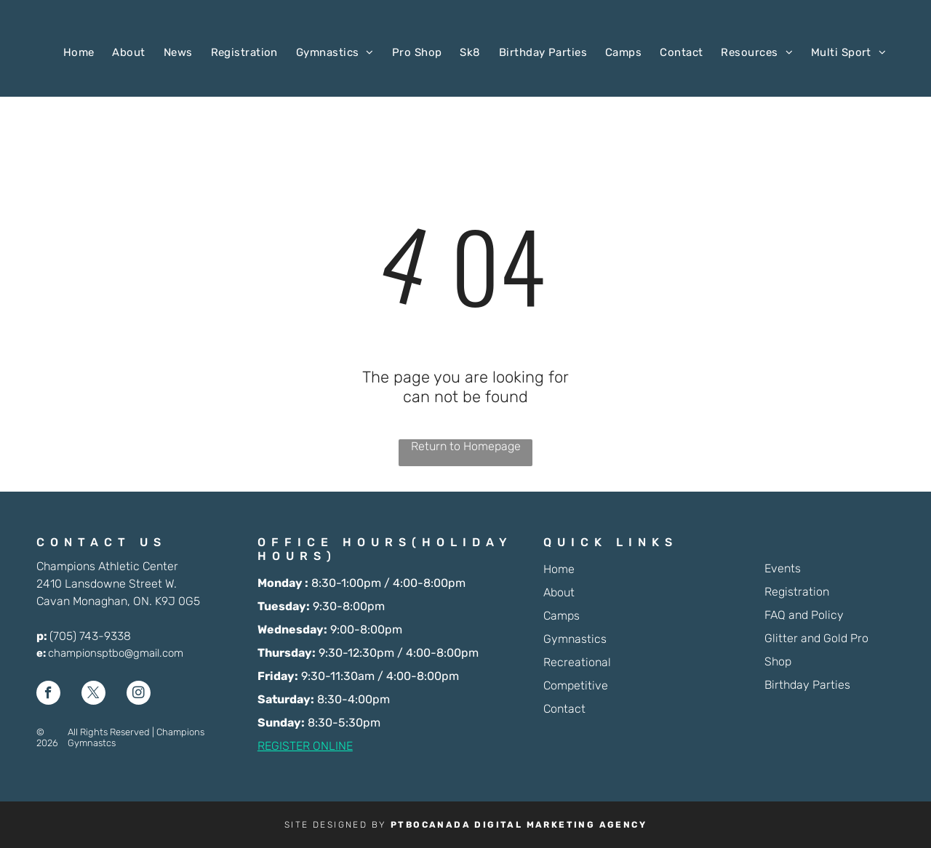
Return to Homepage (466, 446)
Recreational (577, 662)
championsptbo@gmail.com (115, 653)
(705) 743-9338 (90, 636)
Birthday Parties (807, 685)
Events (782, 568)
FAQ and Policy (804, 615)
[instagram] (139, 694)
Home (559, 569)
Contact (564, 709)
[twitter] (93, 694)
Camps (561, 616)
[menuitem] (70, 52)
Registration (796, 592)
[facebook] (48, 694)
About (559, 592)
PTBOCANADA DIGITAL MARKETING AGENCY (519, 825)
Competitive (575, 685)
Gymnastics (575, 639)
